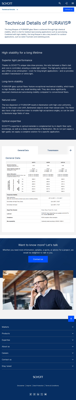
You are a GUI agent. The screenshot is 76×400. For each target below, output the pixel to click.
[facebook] (31, 394)
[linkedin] (38, 394)
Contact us (69, 9)
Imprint (28, 385)
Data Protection (38, 385)
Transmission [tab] (52, 150)
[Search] (59, 3)
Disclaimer (20, 385)
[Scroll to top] (71, 319)
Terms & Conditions (52, 385)
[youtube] (45, 394)
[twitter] (42, 394)
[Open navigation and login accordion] (66, 3)
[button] (38, 327)
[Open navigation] (72, 3)
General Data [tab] (23, 150)
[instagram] (34, 394)
